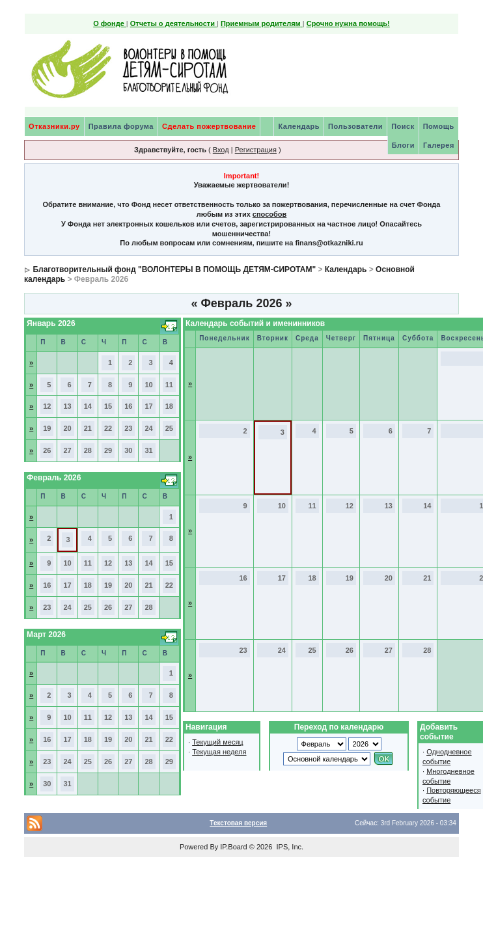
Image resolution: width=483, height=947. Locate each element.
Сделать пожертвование (209, 126)
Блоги (403, 145)
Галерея (438, 145)
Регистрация (256, 150)
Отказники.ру (54, 126)
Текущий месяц (217, 742)
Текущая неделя (219, 752)
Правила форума (121, 126)
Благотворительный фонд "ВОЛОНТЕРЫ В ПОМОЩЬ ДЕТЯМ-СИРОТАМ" (174, 269)
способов (269, 214)
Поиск (403, 126)
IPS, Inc (288, 847)
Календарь (299, 126)
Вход (221, 150)
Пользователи (355, 126)
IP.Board (233, 847)
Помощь (438, 126)
